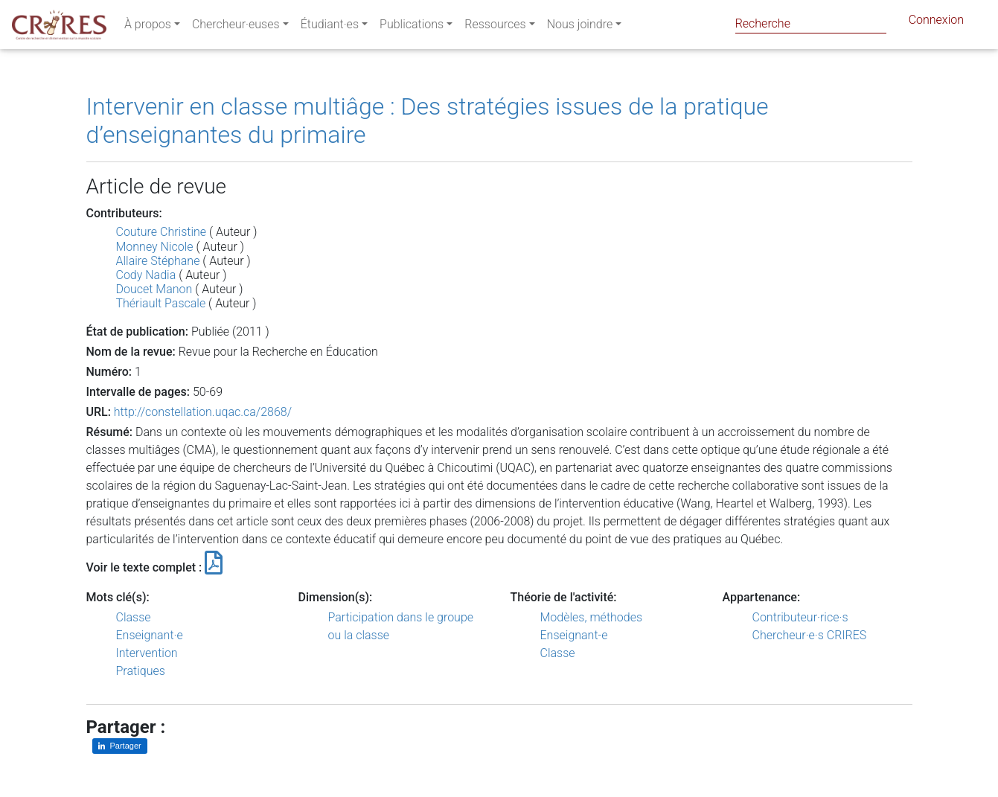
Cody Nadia (146, 275)
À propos (147, 27)
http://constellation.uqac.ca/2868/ (203, 412)
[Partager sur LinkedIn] (119, 746)
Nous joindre (580, 27)
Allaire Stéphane (158, 261)
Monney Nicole (154, 247)
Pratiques (140, 671)
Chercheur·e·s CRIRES (809, 635)
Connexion (936, 23)
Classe (133, 617)
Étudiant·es (330, 27)
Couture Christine (161, 232)
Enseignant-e (574, 635)
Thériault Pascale (161, 303)
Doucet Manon (154, 289)
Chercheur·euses (236, 27)
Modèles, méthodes (591, 617)
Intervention (147, 653)
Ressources (494, 27)
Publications (412, 27)
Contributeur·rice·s (800, 617)
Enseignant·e (149, 635)
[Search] (810, 23)
